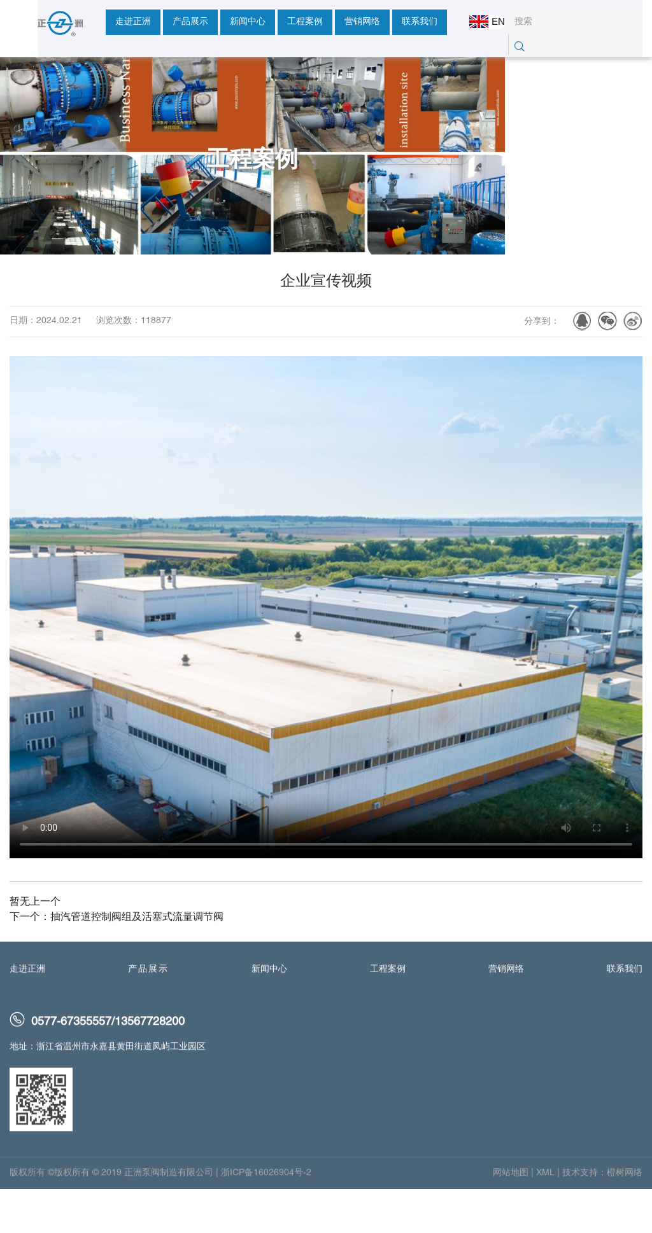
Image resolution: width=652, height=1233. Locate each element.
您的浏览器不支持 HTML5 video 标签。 (326, 654)
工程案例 (277, 22)
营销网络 (334, 22)
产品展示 (162, 22)
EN (478, 21)
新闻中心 (219, 22)
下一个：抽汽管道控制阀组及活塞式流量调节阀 (116, 964)
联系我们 (391, 22)
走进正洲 (105, 22)
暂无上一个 (35, 949)
